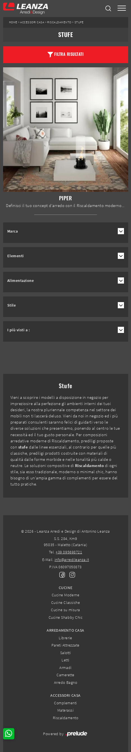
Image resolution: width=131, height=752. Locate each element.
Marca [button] (12, 231)
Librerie (65, 637)
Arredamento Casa (65, 630)
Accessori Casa (32, 22)
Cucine (65, 587)
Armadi (65, 667)
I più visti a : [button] (18, 330)
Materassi (65, 710)
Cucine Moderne (65, 594)
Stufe (79, 22)
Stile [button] (11, 305)
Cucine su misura (65, 609)
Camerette (65, 674)
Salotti (65, 652)
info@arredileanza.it (72, 559)
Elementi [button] (15, 256)
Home (13, 22)
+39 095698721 (69, 552)
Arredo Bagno (65, 682)
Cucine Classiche (65, 602)
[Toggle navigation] (121, 8)
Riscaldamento (59, 22)
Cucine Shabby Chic (65, 617)
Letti (65, 660)
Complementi (65, 702)
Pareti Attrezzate (65, 645)
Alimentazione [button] (20, 280)
